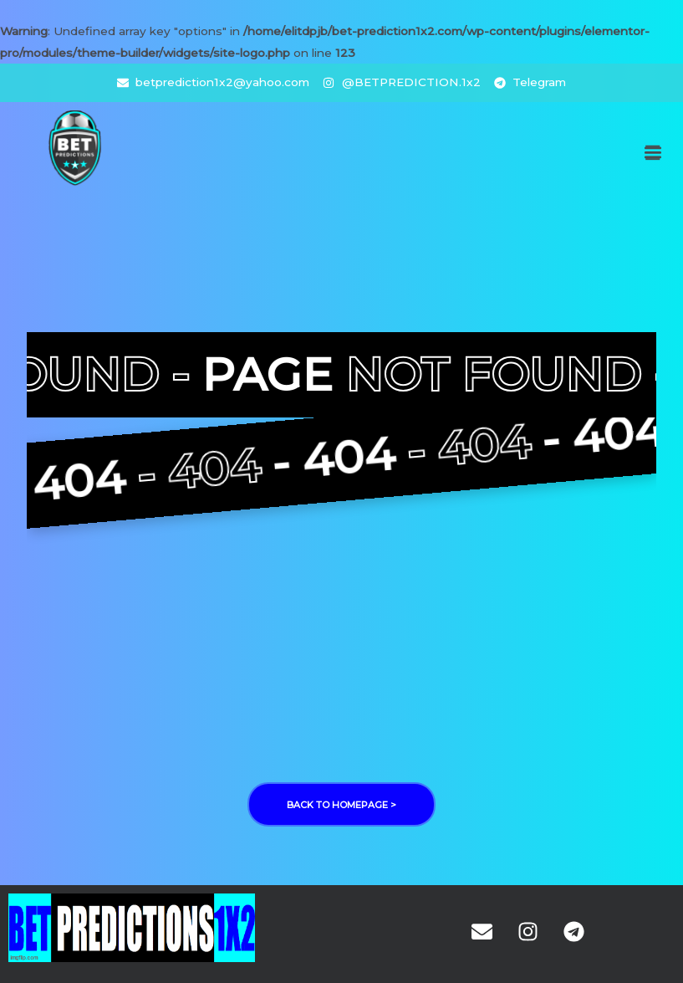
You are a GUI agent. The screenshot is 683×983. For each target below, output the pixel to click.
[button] (652, 152)
